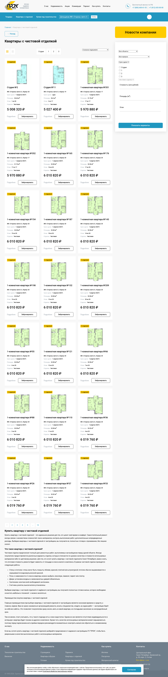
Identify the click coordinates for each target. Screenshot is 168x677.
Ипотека (105, 652)
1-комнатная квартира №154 (21, 219)
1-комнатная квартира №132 (58, 285)
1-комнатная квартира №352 (21, 153)
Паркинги (69, 652)
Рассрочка (106, 656)
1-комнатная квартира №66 (94, 351)
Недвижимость (57, 6)
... (32, 525)
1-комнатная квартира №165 (58, 153)
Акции (67, 6)
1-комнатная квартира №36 (94, 417)
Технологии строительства (15, 652)
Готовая (44, 660)
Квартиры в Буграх (48, 656)
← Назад (11, 34)
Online (94, 17)
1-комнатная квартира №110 (58, 417)
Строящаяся (45, 652)
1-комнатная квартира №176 (94, 153)
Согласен (131, 670)
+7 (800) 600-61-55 (140, 8)
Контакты (106, 6)
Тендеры (8, 17)
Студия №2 (12, 87)
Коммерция (76, 6)
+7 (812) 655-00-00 (156, 8)
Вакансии (8, 656)
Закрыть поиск (142, 17)
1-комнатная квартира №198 (21, 285)
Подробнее (11, 116)
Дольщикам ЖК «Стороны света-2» (74, 17)
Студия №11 (50, 87)
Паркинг (86, 6)
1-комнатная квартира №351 (94, 87)
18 (38, 525)
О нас (46, 6)
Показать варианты (140, 125)
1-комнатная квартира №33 (94, 483)
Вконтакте (149, 17)
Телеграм (155, 17)
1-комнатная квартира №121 (58, 351)
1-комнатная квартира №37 (57, 483)
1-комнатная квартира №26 (20, 483)
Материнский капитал (110, 660)
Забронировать (27, 116)
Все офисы (140, 660)
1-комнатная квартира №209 (94, 285)
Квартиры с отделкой (24, 17)
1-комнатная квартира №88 (20, 417)
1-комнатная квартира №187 (58, 219)
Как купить (96, 6)
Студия (41, 51)
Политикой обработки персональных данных (57, 671)
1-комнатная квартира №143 (94, 219)
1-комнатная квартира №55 (20, 351)
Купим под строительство (46, 17)
